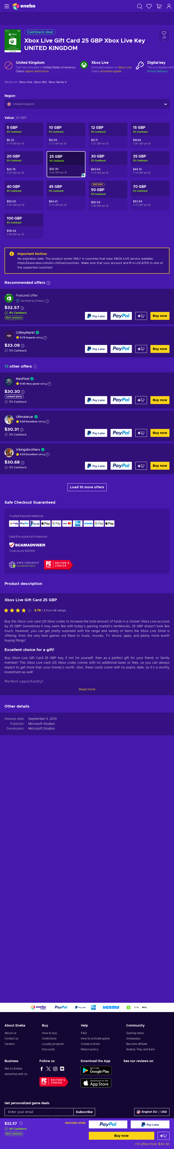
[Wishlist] (149, 6)
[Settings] (151, 1112)
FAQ (84, 1033)
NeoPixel (22, 379)
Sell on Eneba (13, 1068)
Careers (10, 1044)
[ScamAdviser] (27, 545)
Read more (87, 689)
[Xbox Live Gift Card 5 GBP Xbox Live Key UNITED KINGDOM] (24, 135)
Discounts (48, 1049)
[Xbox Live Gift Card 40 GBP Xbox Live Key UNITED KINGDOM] (24, 195)
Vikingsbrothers (28, 449)
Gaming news (135, 1033)
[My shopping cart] (159, 6)
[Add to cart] (163, 1136)
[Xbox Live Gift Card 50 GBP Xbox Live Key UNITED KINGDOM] (108, 195)
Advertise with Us (16, 1074)
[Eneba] (23, 6)
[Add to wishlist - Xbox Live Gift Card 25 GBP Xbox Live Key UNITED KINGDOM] (164, 36)
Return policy (89, 1049)
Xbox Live (124, 67)
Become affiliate (136, 1044)
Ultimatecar (24, 417)
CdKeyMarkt (25, 332)
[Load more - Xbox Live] (84, 65)
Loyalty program (53, 1044)
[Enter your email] (39, 1112)
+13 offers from (152, 1144)
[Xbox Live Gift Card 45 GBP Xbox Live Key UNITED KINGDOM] (66, 195)
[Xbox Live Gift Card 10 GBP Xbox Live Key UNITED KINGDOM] (66, 135)
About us (10, 1033)
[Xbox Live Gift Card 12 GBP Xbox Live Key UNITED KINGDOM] (108, 135)
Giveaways (133, 1038)
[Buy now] (108, 1124)
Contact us (11, 1038)
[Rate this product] (19, 610)
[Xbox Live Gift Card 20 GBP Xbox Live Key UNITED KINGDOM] (24, 164)
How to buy (49, 1033)
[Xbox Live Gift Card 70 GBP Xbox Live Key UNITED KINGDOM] (150, 195)
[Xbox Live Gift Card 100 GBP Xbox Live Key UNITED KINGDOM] (24, 226)
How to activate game (95, 1038)
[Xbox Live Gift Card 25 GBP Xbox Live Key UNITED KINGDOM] (66, 164)
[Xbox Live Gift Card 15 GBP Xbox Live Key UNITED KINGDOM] (150, 135)
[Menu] (6, 6)
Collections (49, 1038)
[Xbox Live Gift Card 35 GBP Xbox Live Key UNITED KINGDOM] (150, 164)
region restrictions (37, 71)
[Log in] (169, 6)
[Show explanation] (45, 338)
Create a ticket (90, 1044)
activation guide (110, 71)
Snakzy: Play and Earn (140, 1049)
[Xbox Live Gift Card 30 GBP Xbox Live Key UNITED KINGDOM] (108, 164)
